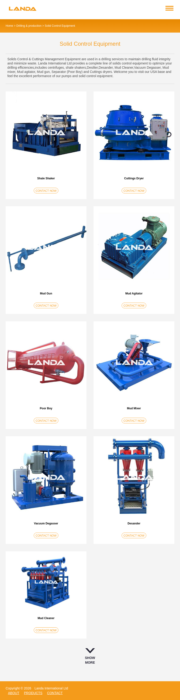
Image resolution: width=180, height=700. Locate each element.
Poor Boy (46, 408)
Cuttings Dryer (134, 178)
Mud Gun (46, 293)
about (13, 693)
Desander (134, 523)
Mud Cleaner (46, 618)
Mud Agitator (134, 293)
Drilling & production (28, 25)
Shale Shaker (46, 178)
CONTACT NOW (46, 190)
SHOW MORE (90, 656)
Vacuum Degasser (46, 523)
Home (9, 25)
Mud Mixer (134, 408)
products (33, 693)
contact (55, 693)
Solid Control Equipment (60, 25)
